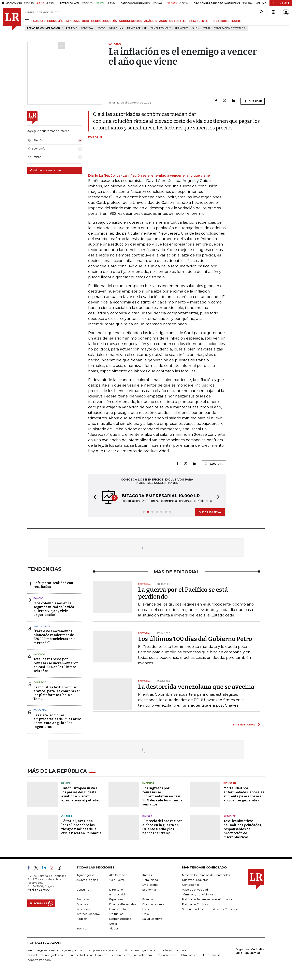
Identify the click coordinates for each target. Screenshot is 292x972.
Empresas (82, 899)
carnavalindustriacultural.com (89, 955)
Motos (101, 28)
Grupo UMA (116, 28)
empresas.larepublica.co (105, 950)
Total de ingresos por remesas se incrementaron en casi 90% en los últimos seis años (55, 665)
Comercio (39, 682)
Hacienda (39, 654)
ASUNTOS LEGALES (173, 20)
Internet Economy (88, 913)
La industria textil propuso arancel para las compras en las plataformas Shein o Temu (57, 693)
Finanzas (82, 904)
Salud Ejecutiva (152, 918)
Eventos (147, 899)
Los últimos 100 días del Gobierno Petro (195, 639)
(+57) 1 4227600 (38, 889)
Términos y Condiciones (197, 894)
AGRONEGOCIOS (130, 20)
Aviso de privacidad (195, 889)
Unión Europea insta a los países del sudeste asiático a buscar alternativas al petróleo (80, 794)
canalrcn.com (121, 955)
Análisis (147, 875)
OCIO (85, 20)
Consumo (82, 889)
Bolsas (147, 816)
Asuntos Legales (87, 879)
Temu (206, 28)
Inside (146, 909)
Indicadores (84, 909)
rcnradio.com (143, 955)
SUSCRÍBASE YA (210, 512)
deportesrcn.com (39, 959)
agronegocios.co (73, 950)
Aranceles (181, 28)
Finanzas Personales (122, 904)
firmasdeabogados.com (141, 950)
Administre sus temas (45, 170)
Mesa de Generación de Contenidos (206, 875)
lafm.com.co (189, 955)
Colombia (87, 28)
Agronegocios (85, 875)
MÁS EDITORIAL (244, 724)
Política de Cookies (195, 904)
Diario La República (104, 175)
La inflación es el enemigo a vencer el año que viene (166, 175)
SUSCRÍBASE (281, 3)
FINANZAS (38, 20)
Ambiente (229, 816)
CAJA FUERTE (198, 20)
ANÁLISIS (150, 20)
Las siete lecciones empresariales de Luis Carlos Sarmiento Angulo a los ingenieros (57, 721)
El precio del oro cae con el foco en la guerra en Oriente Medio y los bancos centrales (162, 827)
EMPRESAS (72, 20)
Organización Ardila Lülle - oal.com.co (249, 951)
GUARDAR (252, 101)
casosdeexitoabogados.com (46, 955)
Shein (195, 28)
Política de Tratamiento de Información (207, 899)
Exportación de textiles (229, 28)
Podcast (81, 918)
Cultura (66, 816)
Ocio (145, 913)
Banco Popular (137, 28)
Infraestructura (118, 909)
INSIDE (236, 20)
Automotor (41, 626)
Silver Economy (161, 28)
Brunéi (65, 783)
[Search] (261, 12)
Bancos (38, 598)
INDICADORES (219, 20)
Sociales (82, 928)
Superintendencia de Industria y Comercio (210, 909)
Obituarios (116, 913)
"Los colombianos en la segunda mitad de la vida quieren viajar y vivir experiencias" (53, 609)
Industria (229, 783)
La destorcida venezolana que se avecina (196, 686)
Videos (113, 928)
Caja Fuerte (117, 879)
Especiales (116, 899)
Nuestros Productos (195, 879)
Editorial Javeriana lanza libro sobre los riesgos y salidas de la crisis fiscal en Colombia (81, 827)
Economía (149, 889)
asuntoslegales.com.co (42, 950)
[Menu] (28, 20)
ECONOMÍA (55, 20)
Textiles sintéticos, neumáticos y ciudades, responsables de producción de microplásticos (242, 829)
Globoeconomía (153, 904)
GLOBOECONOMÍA (104, 20)
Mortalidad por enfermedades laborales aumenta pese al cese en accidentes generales (243, 794)
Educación (40, 710)
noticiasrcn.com (166, 955)
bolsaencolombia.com (176, 950)
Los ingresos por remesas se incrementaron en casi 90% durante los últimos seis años (162, 796)
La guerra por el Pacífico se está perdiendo (183, 593)
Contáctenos (190, 884)
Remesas (71, 28)
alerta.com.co (211, 955)
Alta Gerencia (118, 875)
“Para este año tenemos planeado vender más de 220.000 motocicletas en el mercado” (55, 637)
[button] (93, 497)
